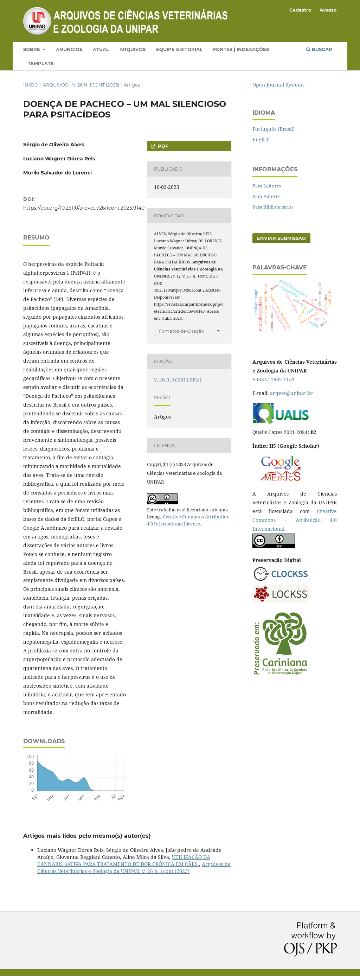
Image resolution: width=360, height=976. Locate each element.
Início (30, 85)
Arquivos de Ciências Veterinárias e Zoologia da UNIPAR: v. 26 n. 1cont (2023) (134, 867)
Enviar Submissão (281, 238)
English (261, 139)
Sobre (32, 49)
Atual (101, 49)
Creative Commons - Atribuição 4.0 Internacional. (294, 520)
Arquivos (133, 49)
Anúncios (69, 49)
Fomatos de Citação (181, 331)
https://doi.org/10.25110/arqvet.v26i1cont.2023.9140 (83, 208)
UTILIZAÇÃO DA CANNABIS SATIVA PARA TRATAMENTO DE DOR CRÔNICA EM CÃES (123, 860)
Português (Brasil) (273, 129)
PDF (162, 146)
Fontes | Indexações (241, 49)
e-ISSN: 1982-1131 (273, 379)
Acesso (328, 10)
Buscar (319, 49)
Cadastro (300, 10)
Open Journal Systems (278, 84)
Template (41, 63)
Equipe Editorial (179, 49)
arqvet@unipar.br (292, 393)
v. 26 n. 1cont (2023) (95, 85)
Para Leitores (266, 186)
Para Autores (266, 196)
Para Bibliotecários (273, 207)
